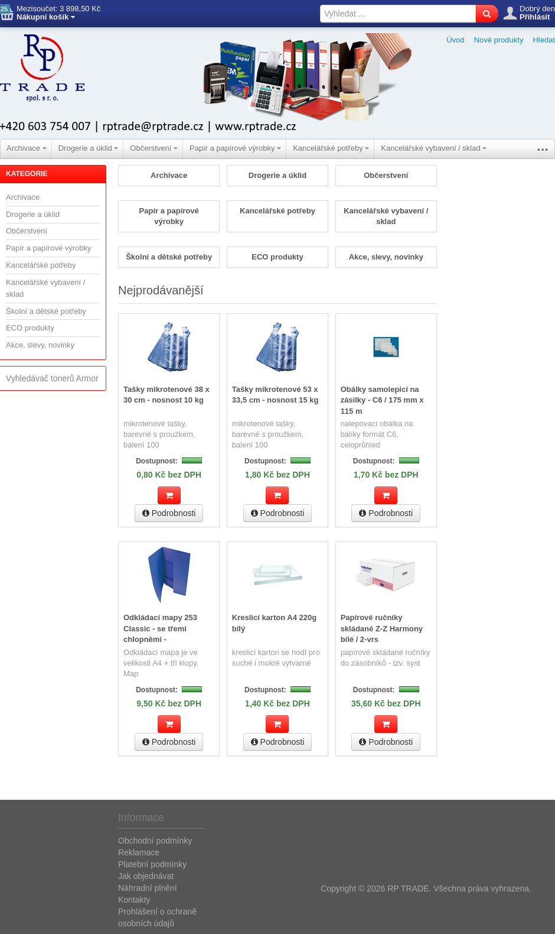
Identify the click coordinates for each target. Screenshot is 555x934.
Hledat (544, 39)
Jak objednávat (146, 875)
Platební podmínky (152, 863)
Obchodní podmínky (155, 839)
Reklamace (138, 851)
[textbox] (398, 13)
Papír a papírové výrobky (235, 148)
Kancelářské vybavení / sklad (434, 148)
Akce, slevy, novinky (40, 344)
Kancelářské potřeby (331, 148)
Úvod (455, 39)
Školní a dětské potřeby (46, 311)
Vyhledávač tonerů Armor (52, 378)
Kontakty (134, 898)
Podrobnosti (169, 512)
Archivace (26, 148)
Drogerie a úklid (88, 148)
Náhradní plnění (147, 886)
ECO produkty (30, 327)
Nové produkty (499, 39)
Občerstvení (154, 148)
